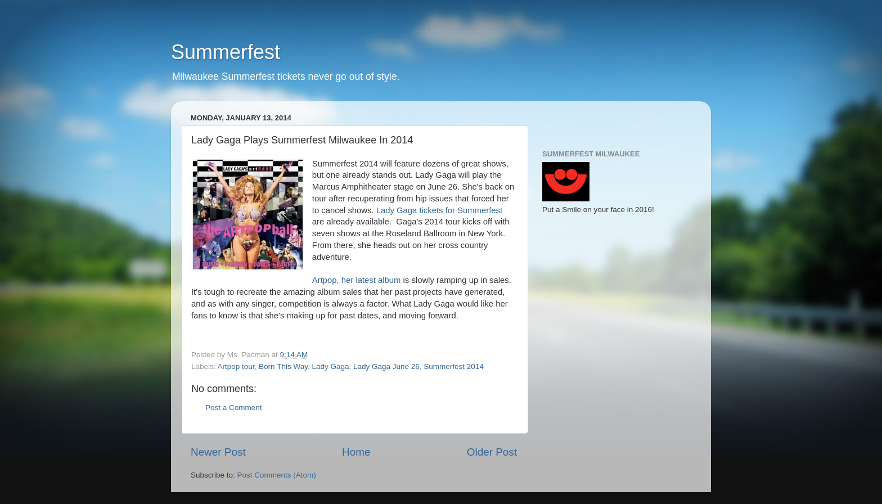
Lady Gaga (330, 366)
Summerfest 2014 (454, 366)
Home (356, 452)
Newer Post (218, 452)
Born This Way (283, 366)
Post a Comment (233, 407)
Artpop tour (236, 366)
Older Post (492, 452)
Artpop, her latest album (356, 280)
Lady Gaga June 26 (386, 366)
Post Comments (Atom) (276, 475)
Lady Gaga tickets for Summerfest (439, 210)
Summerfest (225, 52)
